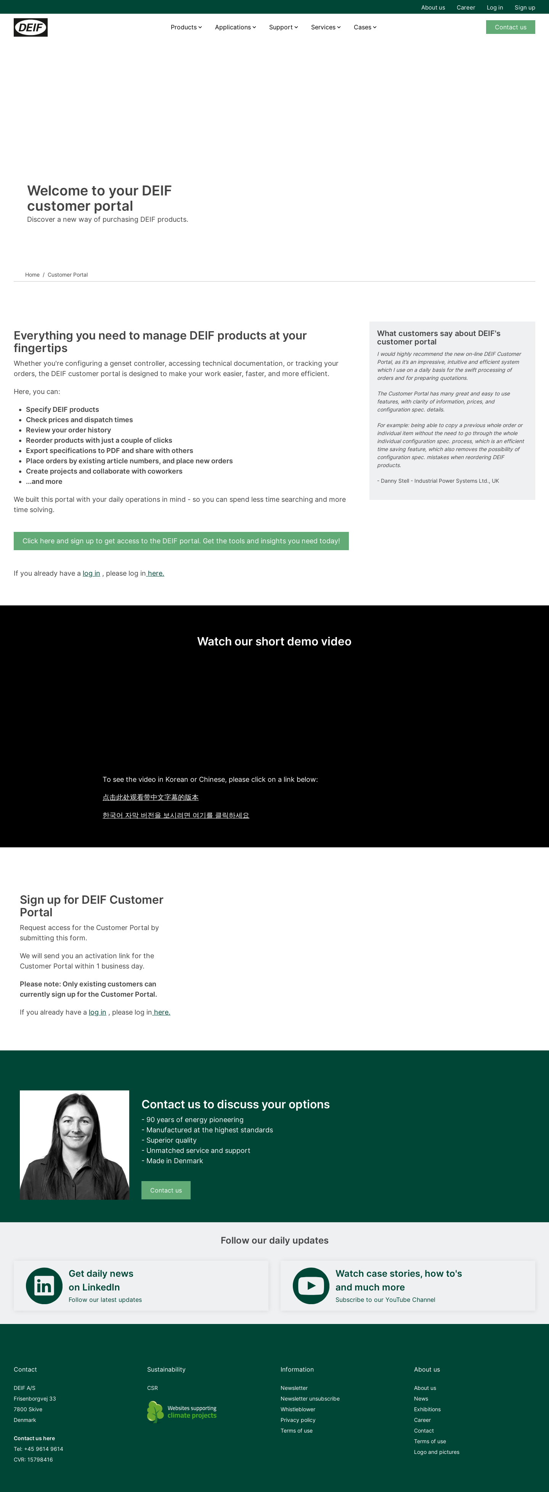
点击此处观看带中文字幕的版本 (151, 797)
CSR (152, 1388)
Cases (362, 27)
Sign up (525, 7)
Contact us (511, 27)
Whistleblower (298, 1409)
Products (184, 27)
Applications (233, 27)
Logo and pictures (436, 1452)
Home (32, 274)
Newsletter (294, 1388)
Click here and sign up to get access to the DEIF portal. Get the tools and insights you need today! (181, 541)
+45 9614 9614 (43, 1449)
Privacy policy (298, 1420)
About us (433, 7)
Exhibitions (427, 1409)
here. (155, 573)
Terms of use (297, 1430)
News (421, 1398)
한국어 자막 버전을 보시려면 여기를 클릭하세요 (176, 815)
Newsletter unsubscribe (310, 1398)
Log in (495, 7)
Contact (424, 1430)
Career (466, 7)
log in (91, 573)
